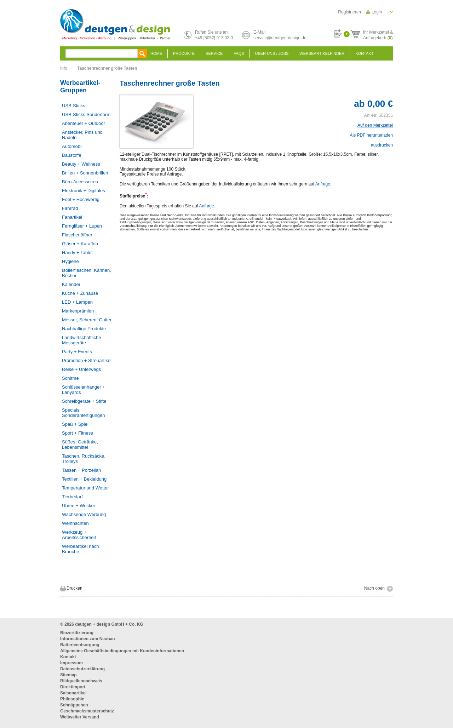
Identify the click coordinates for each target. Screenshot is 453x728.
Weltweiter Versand (79, 717)
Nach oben (374, 588)
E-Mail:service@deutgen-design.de (279, 35)
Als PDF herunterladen (371, 135)
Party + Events (77, 351)
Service (214, 53)
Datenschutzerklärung (82, 668)
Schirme (70, 378)
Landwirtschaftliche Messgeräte (81, 340)
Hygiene (70, 261)
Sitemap (68, 674)
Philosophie (72, 699)
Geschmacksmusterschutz (87, 711)
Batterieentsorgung (79, 644)
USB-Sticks (73, 105)
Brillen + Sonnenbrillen (85, 173)
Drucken (74, 588)
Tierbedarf (72, 496)
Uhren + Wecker (78, 505)
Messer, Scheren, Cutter (86, 319)
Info (63, 68)
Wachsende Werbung (84, 514)
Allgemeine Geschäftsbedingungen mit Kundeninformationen (122, 650)
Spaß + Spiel (75, 424)
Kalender (71, 284)
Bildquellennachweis (81, 680)
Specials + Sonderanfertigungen (83, 412)
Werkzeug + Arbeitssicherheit (79, 534)
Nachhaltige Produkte (84, 328)
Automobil (72, 146)
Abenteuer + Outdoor (83, 123)
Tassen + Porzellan (81, 470)
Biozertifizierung (76, 632)
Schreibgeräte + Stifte (84, 401)
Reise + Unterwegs (81, 369)
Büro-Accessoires (80, 181)
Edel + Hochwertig (80, 199)
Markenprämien (78, 311)
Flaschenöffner (77, 234)
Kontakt (364, 53)
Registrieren (349, 12)
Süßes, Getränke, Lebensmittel (80, 444)
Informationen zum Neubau (87, 638)
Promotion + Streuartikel (86, 360)
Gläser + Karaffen (80, 243)
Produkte (184, 53)
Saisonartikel (73, 692)
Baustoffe (71, 155)
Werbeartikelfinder (321, 53)
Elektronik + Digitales (83, 190)
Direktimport (72, 686)
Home (156, 53)
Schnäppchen (74, 705)
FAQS (239, 53)
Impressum (71, 662)
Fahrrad (70, 208)
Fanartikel (72, 217)
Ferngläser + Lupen (82, 226)
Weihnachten (75, 523)
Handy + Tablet (77, 252)
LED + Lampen (77, 302)
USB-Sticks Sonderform (86, 114)
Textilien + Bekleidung (84, 479)
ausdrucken (382, 145)
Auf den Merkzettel (375, 125)
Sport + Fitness (77, 433)
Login (377, 12)
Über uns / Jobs (272, 53)
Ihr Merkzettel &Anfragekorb (378, 34)
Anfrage (322, 184)
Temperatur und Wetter (85, 488)
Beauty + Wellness (81, 164)
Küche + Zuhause (80, 293)
